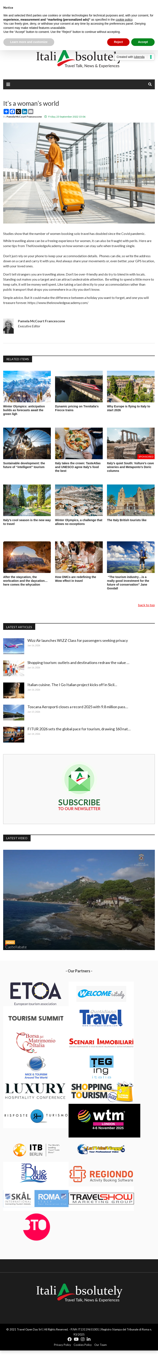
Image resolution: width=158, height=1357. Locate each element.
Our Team (100, 1344)
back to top (146, 605)
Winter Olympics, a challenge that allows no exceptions (78, 522)
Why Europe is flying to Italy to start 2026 (128, 408)
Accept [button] (143, 42)
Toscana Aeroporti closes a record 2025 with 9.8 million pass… (78, 706)
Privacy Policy (62, 1344)
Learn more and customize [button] (28, 42)
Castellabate (16, 947)
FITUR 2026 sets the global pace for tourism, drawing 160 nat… (80, 729)
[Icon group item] (70, 1339)
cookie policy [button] (124, 19)
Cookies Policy (83, 1344)
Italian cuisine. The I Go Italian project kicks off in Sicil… (73, 684)
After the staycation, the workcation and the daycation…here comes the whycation (25, 580)
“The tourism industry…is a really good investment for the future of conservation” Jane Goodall (128, 582)
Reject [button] (118, 42)
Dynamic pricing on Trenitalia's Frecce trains (77, 408)
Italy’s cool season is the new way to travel (27, 522)
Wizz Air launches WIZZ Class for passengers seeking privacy (78, 640)
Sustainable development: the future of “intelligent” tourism (24, 465)
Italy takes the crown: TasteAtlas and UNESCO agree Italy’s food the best (78, 467)
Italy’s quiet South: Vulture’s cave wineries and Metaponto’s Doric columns (130, 467)
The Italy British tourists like (127, 520)
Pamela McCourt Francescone (24, 116)
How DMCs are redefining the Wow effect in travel (75, 578)
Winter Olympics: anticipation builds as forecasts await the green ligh (24, 410)
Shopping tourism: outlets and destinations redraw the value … (79, 662)
